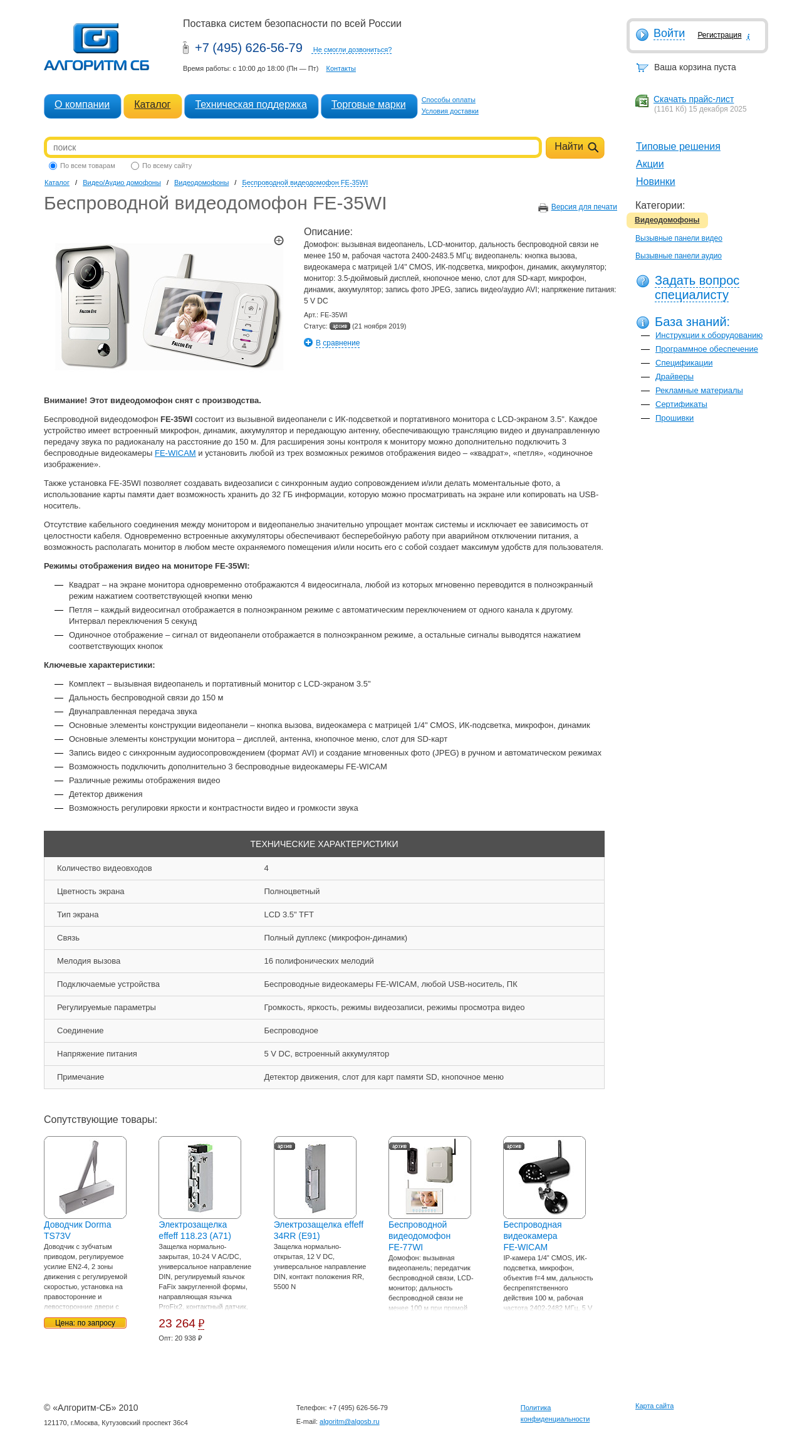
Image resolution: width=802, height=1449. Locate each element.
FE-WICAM (175, 453)
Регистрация (719, 35)
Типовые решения (678, 146)
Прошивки (674, 418)
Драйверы (674, 376)
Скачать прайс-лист (694, 99)
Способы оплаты (449, 99)
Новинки (655, 181)
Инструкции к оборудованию (709, 335)
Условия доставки (450, 111)
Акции (650, 164)
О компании (82, 104)
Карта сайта (654, 1405)
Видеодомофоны (667, 220)
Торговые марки (368, 104)
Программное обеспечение (706, 349)
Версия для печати (584, 207)
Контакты (341, 68)
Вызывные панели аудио (678, 255)
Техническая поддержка (250, 104)
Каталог (152, 104)
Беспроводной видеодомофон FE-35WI (305, 182)
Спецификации (684, 362)
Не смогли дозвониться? (352, 49)
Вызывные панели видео (678, 238)
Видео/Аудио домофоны (122, 182)
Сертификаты (681, 404)
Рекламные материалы (699, 390)
